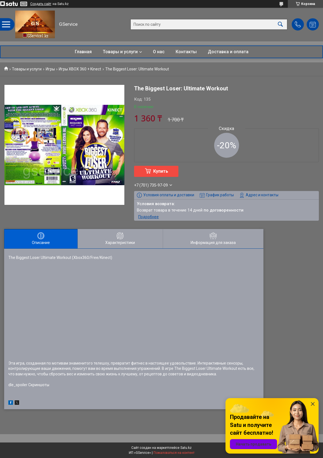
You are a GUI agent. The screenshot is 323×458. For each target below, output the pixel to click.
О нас (159, 51)
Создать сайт (40, 4)
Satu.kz (186, 448)
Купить (160, 171)
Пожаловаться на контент (173, 453)
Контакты (186, 51)
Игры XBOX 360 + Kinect (80, 69)
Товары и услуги (120, 51)
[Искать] (280, 24)
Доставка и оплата (228, 51)
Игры (50, 69)
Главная (83, 51)
